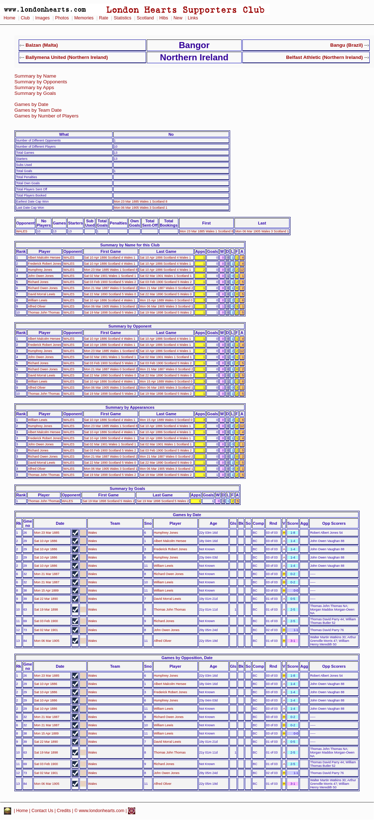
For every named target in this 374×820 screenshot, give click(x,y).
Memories (84, 17)
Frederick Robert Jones (44, 263)
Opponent (25, 223)
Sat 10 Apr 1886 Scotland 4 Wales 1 (110, 257)
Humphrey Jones (40, 270)
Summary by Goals (35, 93)
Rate (103, 17)
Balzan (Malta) (42, 45)
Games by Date (31, 104)
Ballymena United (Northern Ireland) (67, 57)
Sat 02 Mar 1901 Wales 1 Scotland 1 (110, 276)
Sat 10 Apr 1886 (45, 541)
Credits (64, 810)
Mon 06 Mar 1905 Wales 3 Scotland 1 (141, 207)
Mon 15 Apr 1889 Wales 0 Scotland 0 (166, 300)
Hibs (163, 17)
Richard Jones (38, 282)
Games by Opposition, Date (187, 657)
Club (25, 17)
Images (42, 17)
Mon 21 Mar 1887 (46, 574)
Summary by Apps (34, 87)
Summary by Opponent (130, 326)
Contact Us (43, 810)
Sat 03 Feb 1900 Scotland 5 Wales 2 (110, 282)
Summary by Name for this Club (130, 245)
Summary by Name (35, 76)
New (178, 17)
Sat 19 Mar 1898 (46, 609)
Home (9, 17)
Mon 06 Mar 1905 (46, 641)
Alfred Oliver (37, 306)
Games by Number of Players (46, 116)
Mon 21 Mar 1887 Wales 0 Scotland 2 (111, 288)
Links (193, 17)
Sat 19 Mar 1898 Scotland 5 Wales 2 (110, 312)
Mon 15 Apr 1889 (46, 590)
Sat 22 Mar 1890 (46, 599)
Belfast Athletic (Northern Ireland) (324, 57)
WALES (21, 231)
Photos (62, 17)
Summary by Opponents (40, 81)
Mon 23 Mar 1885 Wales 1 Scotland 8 (141, 201)
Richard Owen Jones (43, 288)
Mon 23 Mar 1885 (46, 532)
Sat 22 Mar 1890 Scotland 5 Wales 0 (110, 294)
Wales (92, 532)
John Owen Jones (41, 276)
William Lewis (37, 300)
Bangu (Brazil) (346, 45)
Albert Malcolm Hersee (44, 257)
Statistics (122, 17)
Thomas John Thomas (44, 312)
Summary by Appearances (129, 407)
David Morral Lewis (41, 294)
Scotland (145, 17)
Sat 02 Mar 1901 (46, 630)
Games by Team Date (37, 110)
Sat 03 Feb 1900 (46, 621)
